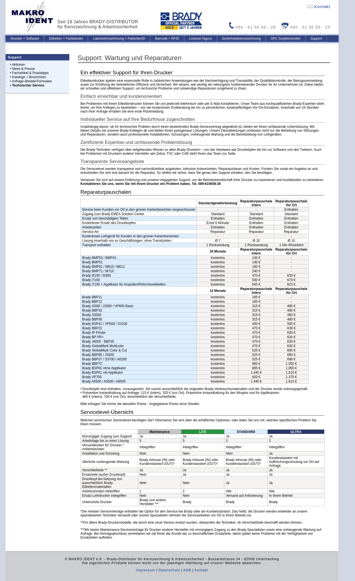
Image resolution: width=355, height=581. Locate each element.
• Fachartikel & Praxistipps (29, 73)
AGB (187, 570)
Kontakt (318, 6)
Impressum (145, 570)
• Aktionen (17, 65)
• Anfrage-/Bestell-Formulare (31, 81)
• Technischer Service (27, 85)
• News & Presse (22, 69)
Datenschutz (169, 570)
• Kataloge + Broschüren (28, 77)
